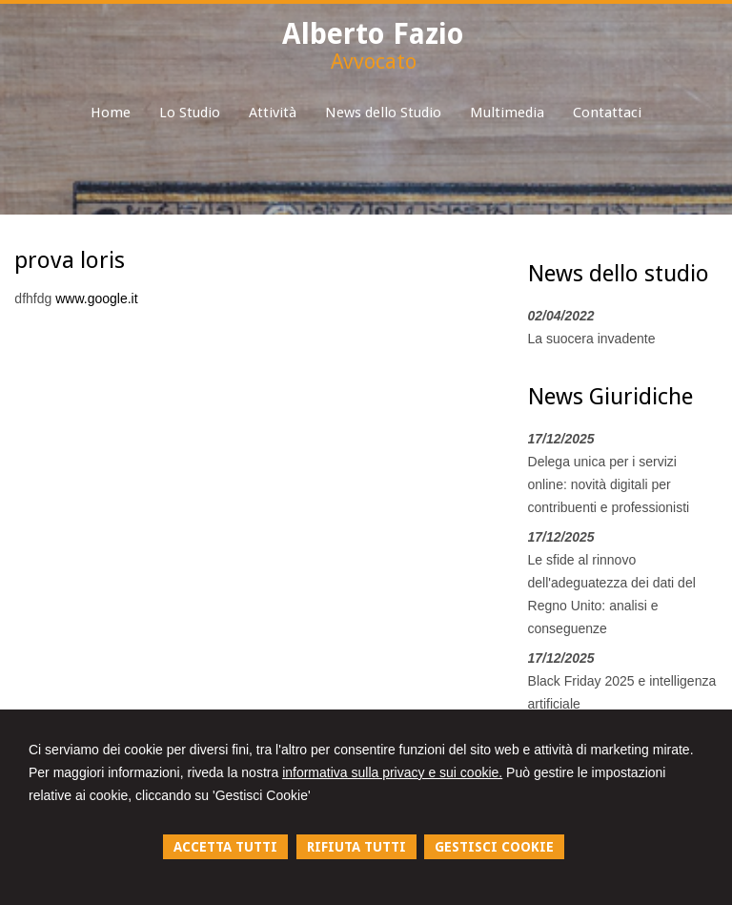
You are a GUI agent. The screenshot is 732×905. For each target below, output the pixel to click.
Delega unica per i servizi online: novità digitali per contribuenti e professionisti (609, 484)
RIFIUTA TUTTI (356, 846)
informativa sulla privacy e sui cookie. (392, 772)
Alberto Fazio (373, 34)
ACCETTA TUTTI (225, 846)
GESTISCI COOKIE (494, 846)
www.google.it (96, 298)
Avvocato (374, 61)
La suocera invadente (592, 338)
